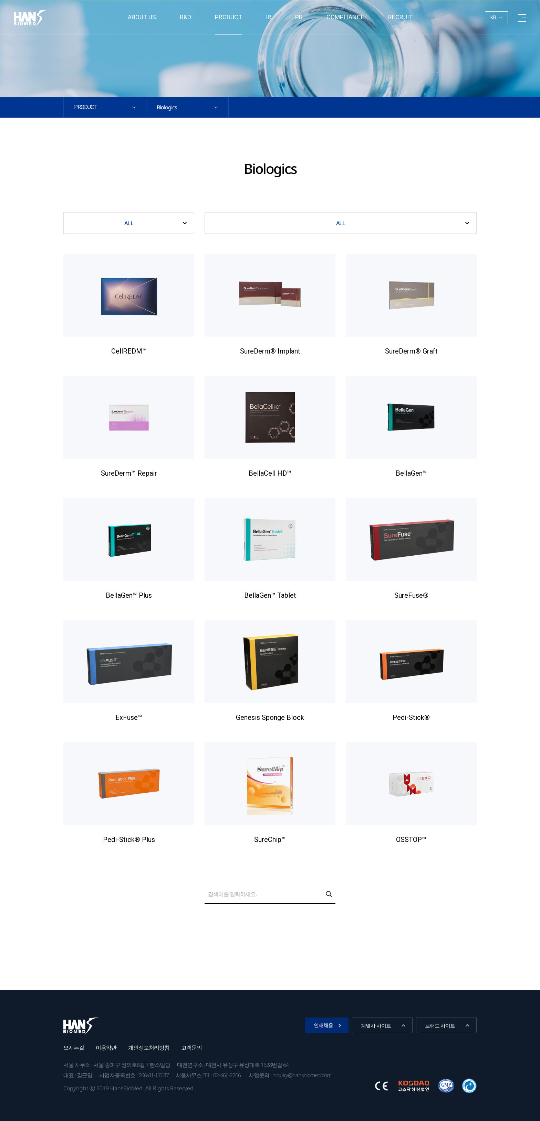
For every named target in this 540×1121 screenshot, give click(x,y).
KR (493, 17)
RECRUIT (400, 17)
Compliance (345, 17)
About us (142, 17)
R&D (185, 17)
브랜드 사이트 (440, 1025)
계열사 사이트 (376, 1025)
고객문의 (191, 1047)
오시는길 (73, 1047)
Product (228, 17)
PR (299, 17)
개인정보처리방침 (148, 1047)
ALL (128, 223)
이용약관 (106, 1047)
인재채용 (323, 1025)
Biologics (167, 107)
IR (268, 17)
